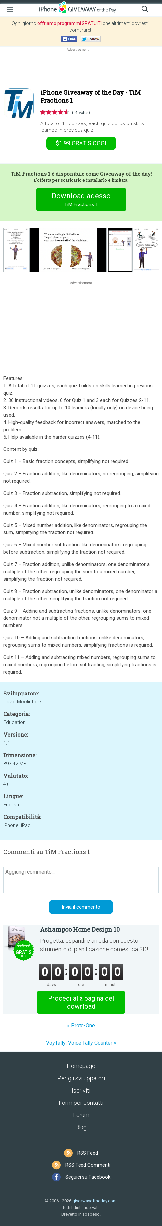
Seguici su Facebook (87, 1177)
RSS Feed (87, 1153)
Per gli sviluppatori (81, 1078)
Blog (81, 1127)
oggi (81, 143)
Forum (81, 1114)
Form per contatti (81, 1102)
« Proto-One (81, 1025)
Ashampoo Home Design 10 (80, 929)
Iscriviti (81, 1090)
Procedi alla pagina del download (81, 1002)
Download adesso (81, 200)
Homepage (81, 1065)
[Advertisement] (81, 68)
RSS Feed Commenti (87, 1165)
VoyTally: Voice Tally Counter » (81, 1043)
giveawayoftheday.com (94, 1200)
